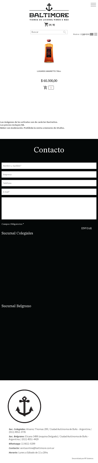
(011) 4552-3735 (17, 431)
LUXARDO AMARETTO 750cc (49, 71)
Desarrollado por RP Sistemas (82, 458)
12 (81, 34)
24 (83, 34)
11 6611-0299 (28, 443)
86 (88, 34)
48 (86, 34)
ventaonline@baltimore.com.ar (37, 448)
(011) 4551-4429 (30, 439)
